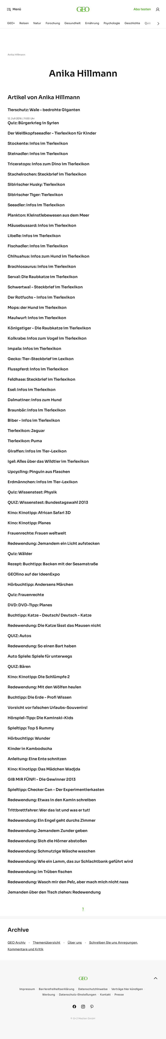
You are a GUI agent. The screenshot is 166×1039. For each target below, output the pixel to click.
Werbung (48, 994)
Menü (14, 9)
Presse (119, 994)
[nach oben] (155, 978)
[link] (157, 9)
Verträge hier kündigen (127, 989)
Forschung (53, 23)
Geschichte (132, 23)
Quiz (148, 23)
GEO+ (11, 23)
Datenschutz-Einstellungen (77, 994)
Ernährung (92, 23)
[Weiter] (158, 24)
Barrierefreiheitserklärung (56, 989)
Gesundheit (72, 23)
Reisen (24, 23)
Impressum (27, 989)
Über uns (75, 943)
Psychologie (112, 23)
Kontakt (105, 994)
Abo (142, 9)
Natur (37, 23)
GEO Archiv (16, 943)
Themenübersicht (46, 943)
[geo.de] (83, 9)
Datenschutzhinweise (93, 989)
